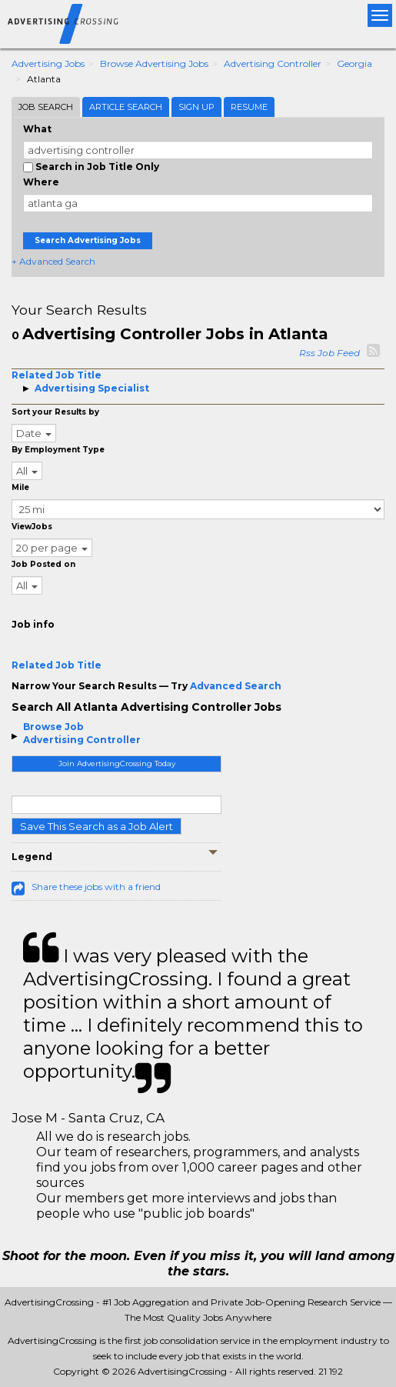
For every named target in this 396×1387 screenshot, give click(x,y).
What (37, 129)
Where (41, 182)
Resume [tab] (249, 107)
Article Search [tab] (125, 107)
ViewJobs (32, 527)
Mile (20, 487)
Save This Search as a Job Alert (96, 826)
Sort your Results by (55, 412)
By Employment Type (58, 450)
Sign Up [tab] (196, 107)
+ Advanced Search (53, 261)
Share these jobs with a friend (96, 886)
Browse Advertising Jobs (154, 63)
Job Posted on (43, 564)
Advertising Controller (272, 63)
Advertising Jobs (48, 63)
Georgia (354, 63)
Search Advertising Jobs (88, 240)
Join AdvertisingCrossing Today (116, 764)
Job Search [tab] (45, 107)
